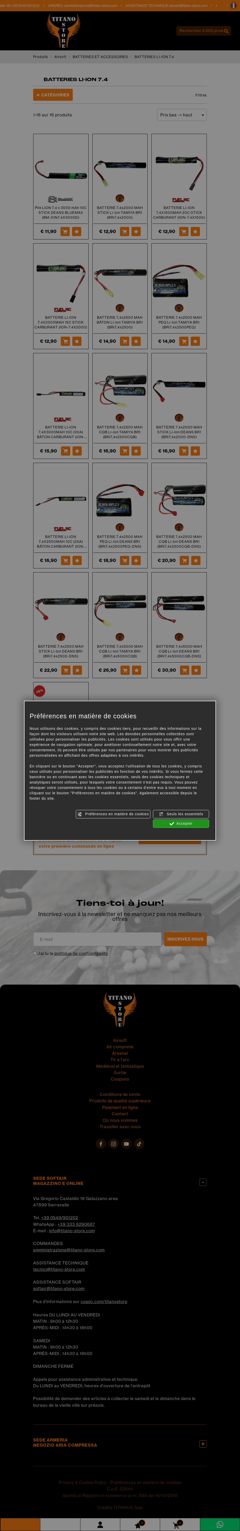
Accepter (181, 823)
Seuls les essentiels (181, 814)
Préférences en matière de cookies (113, 814)
